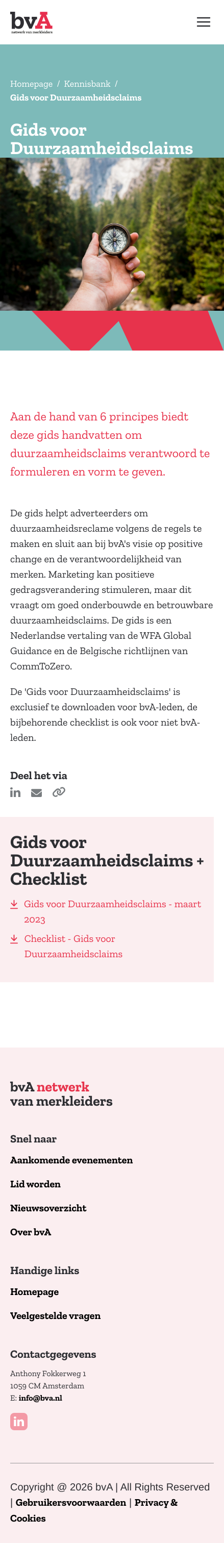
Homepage (31, 83)
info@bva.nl (40, 1398)
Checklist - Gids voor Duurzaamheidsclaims (73, 946)
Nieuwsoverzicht (48, 1208)
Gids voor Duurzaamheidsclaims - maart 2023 (112, 912)
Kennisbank (87, 83)
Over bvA (30, 1232)
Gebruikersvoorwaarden (71, 1503)
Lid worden (35, 1184)
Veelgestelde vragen (55, 1316)
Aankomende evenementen (71, 1160)
